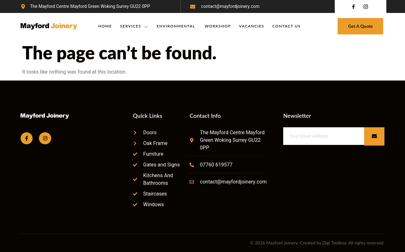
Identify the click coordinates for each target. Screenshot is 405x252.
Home (105, 26)
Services (134, 26)
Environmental (176, 26)
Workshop (218, 26)
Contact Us (286, 26)
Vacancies (251, 26)
